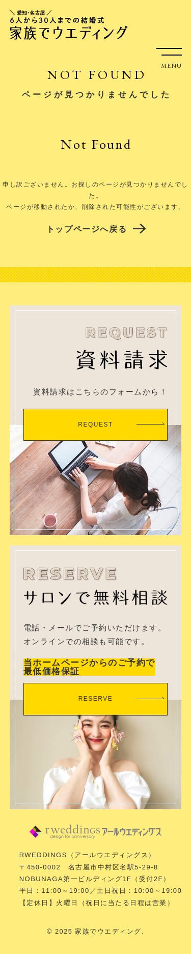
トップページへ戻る (86, 229)
